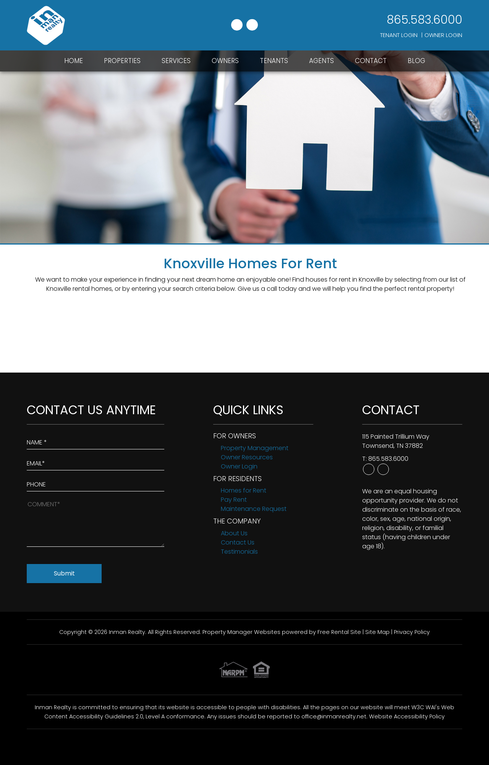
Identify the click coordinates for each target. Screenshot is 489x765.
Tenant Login (399, 35)
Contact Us (237, 542)
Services (176, 60)
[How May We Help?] (95, 523)
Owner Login (443, 35)
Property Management (254, 448)
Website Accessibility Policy (407, 716)
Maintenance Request (254, 508)
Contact (371, 60)
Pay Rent (234, 499)
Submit (64, 573)
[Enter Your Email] (95, 461)
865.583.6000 (424, 20)
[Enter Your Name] (95, 440)
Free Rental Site (339, 632)
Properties (122, 60)
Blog (416, 60)
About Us (234, 533)
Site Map (377, 632)
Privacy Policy (412, 632)
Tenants (274, 60)
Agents (321, 60)
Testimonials (239, 551)
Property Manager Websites (241, 632)
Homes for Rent (243, 490)
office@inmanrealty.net (333, 716)
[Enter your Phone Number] (95, 482)
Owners (225, 60)
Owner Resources (247, 457)
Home (73, 60)
